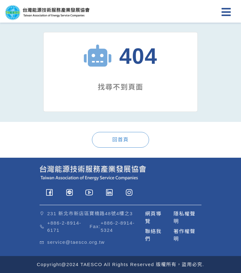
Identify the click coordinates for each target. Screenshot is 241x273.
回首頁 (120, 139)
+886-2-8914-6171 (64, 226)
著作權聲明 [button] (184, 235)
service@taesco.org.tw (76, 242)
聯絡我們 (153, 235)
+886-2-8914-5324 (118, 226)
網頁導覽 (153, 217)
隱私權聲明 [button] (184, 217)
